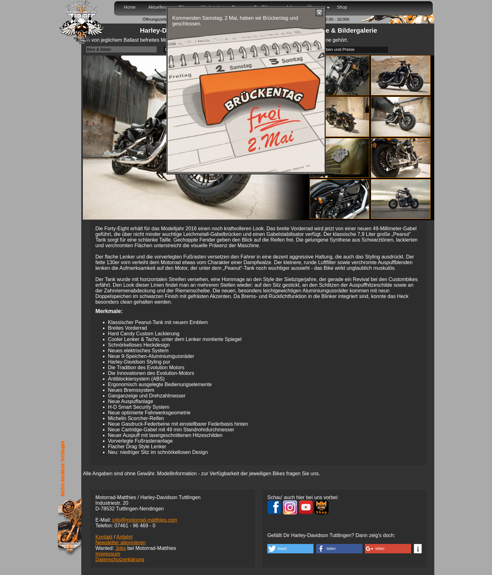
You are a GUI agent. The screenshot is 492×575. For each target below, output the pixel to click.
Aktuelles (157, 7)
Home (130, 7)
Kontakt (103, 537)
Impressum (107, 553)
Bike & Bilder (99, 49)
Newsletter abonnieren (120, 542)
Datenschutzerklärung (119, 559)
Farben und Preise (337, 49)
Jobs (120, 548)
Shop (342, 7)
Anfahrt (124, 537)
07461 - (134, 525)
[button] (290, 548)
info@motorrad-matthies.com (144, 520)
